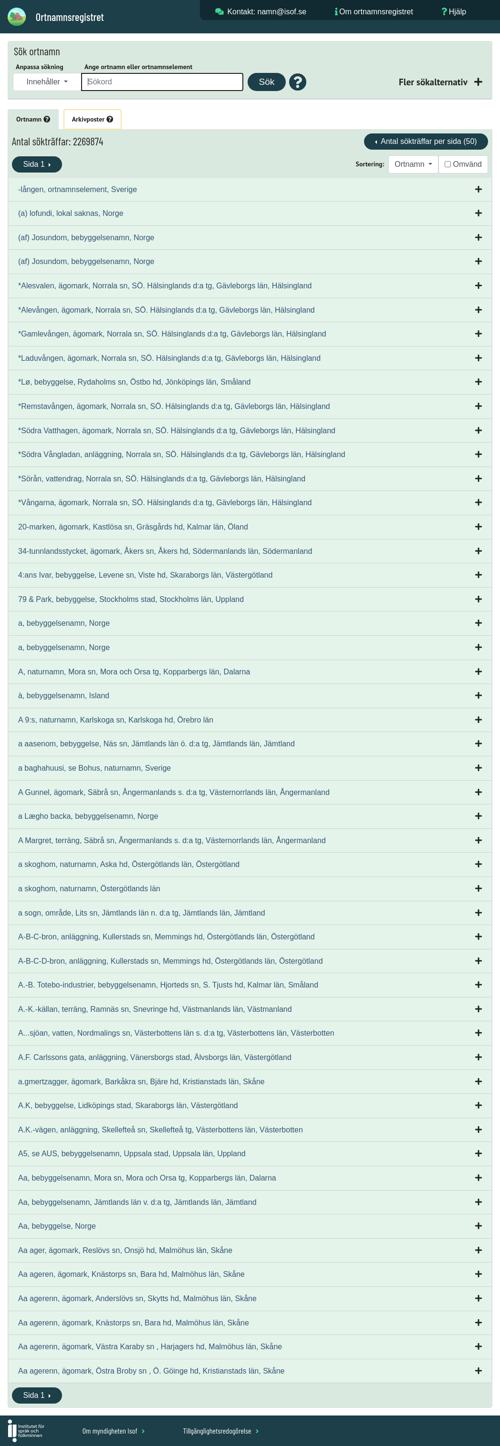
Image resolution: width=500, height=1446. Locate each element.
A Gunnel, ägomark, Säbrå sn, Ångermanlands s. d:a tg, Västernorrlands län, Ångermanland (174, 792)
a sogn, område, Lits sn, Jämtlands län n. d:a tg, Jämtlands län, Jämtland (141, 913)
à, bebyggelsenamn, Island (63, 696)
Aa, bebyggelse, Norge (57, 1226)
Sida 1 (35, 164)
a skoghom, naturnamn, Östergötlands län (89, 889)
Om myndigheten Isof (114, 1430)
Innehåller (44, 82)
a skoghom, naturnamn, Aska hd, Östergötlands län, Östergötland (129, 864)
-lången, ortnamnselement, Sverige (77, 189)
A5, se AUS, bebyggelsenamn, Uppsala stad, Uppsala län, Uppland (132, 1154)
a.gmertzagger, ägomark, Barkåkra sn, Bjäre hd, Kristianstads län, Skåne (141, 1082)
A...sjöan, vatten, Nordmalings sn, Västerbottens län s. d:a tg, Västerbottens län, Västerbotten (176, 1033)
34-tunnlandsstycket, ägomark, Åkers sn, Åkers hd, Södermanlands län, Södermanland (165, 551)
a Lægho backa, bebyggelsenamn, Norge (88, 816)
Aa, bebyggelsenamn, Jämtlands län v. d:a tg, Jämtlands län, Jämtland (137, 1202)
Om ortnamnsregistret (376, 12)
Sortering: (370, 164)
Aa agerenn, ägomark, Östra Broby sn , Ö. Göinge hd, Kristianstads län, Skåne (151, 1371)
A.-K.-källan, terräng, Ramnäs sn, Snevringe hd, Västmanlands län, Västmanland (155, 1009)
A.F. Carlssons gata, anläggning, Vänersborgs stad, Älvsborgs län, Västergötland (155, 1057)
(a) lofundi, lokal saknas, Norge (71, 213)
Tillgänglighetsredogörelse (221, 1430)
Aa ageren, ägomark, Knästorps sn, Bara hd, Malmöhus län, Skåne (131, 1274)
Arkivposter (92, 119)
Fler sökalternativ (434, 82)
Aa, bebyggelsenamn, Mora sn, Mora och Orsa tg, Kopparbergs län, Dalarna (147, 1178)
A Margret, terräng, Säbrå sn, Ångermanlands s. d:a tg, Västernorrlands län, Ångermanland (172, 840)
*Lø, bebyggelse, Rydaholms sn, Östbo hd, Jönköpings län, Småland (134, 382)
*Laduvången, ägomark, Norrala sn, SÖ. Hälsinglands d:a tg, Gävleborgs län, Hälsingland (169, 358)
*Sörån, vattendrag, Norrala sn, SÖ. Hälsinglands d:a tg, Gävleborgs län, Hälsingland (161, 479)
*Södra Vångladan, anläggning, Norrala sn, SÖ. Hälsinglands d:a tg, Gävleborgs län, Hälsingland (181, 454)
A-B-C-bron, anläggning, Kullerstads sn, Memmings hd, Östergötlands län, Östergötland (166, 937)
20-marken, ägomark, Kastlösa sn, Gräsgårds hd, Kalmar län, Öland (133, 527)
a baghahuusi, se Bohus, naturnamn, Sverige (94, 768)
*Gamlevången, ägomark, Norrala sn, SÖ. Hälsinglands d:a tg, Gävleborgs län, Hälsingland (172, 334)
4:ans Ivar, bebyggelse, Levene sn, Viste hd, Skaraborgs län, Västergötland (145, 575)
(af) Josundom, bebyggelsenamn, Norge (86, 238)
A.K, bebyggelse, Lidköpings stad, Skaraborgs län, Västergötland (128, 1105)
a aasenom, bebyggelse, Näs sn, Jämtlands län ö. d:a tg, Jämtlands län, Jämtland (156, 744)
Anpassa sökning (39, 66)
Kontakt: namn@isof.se (266, 12)
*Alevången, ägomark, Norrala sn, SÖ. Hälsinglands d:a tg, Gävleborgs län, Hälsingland (166, 310)
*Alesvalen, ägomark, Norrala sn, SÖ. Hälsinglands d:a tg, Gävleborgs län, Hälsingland (165, 286)
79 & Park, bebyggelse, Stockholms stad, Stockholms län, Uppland (131, 599)
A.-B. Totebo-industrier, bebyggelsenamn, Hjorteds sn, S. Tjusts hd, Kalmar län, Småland (168, 985)
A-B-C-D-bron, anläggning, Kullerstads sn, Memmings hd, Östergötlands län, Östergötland (170, 961)
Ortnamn (33, 119)
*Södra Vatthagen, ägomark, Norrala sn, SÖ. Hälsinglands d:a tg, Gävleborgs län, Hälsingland (176, 431)
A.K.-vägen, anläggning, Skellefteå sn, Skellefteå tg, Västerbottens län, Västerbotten (160, 1130)
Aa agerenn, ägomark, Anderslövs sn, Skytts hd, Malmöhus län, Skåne (137, 1298)
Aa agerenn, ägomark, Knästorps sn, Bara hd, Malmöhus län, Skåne (133, 1323)
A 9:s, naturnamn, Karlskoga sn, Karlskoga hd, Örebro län (115, 720)
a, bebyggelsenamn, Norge (64, 623)
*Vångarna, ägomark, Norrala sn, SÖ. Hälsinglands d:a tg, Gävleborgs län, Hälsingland (165, 503)
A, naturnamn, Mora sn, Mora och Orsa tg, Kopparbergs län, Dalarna (134, 672)
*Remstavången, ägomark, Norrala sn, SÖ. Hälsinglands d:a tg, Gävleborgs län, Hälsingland (174, 406)
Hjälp (457, 12)
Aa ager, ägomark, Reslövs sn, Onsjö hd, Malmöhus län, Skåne (125, 1250)
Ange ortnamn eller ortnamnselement (138, 66)
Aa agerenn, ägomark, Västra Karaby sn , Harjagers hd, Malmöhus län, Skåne (150, 1347)
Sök (266, 82)
